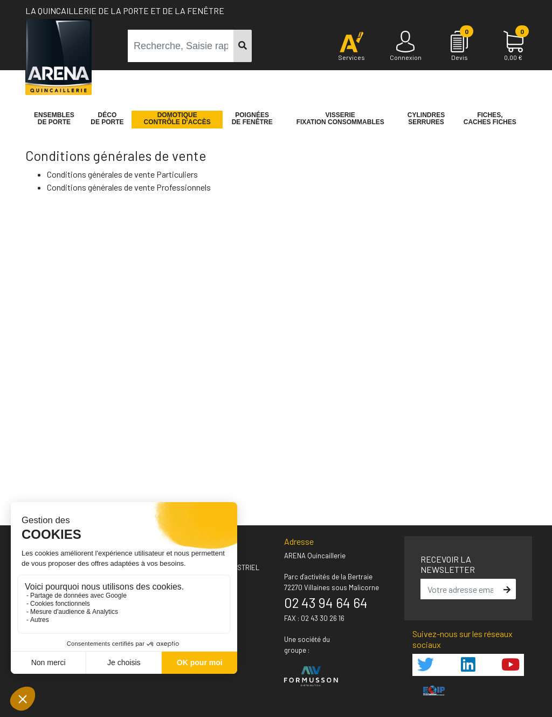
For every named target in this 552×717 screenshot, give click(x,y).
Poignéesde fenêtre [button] (252, 119)
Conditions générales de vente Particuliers (122, 174)
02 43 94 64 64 (326, 602)
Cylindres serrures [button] (426, 119)
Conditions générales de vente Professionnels (129, 187)
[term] (181, 46)
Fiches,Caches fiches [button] (490, 119)
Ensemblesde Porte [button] (54, 119)
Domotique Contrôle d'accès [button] (177, 119)
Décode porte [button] (107, 119)
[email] (460, 589)
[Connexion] (405, 46)
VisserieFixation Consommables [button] (340, 119)
